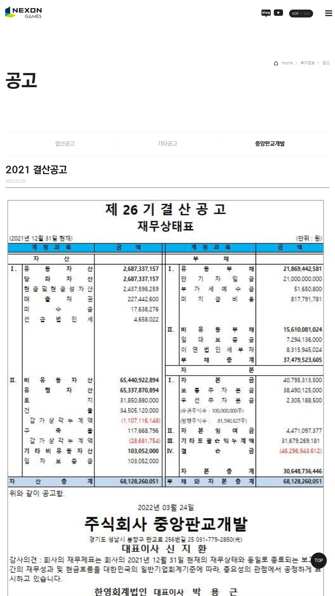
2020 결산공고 (290, 432)
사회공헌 (287, 536)
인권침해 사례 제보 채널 (86, 553)
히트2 (187, 552)
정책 (283, 527)
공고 (247, 561)
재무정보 (251, 544)
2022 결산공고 (45, 432)
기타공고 (167, 144)
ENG (307, 13)
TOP (318, 560)
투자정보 (251, 517)
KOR (295, 13)
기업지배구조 (254, 527)
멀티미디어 (313, 544)
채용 (220, 552)
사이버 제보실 (48, 553)
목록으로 (168, 467)
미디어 (309, 517)
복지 (220, 544)
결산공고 (65, 144)
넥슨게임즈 (164, 517)
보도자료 (311, 536)
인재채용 (224, 517)
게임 (186, 517)
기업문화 (224, 527)
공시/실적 (252, 552)
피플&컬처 (225, 536)
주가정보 (251, 536)
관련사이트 (284, 588)
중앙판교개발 (270, 144)
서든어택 (189, 536)
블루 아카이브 (193, 544)
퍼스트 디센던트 (195, 561)
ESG (284, 517)
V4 (185, 527)
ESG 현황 (288, 544)
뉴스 (307, 527)
